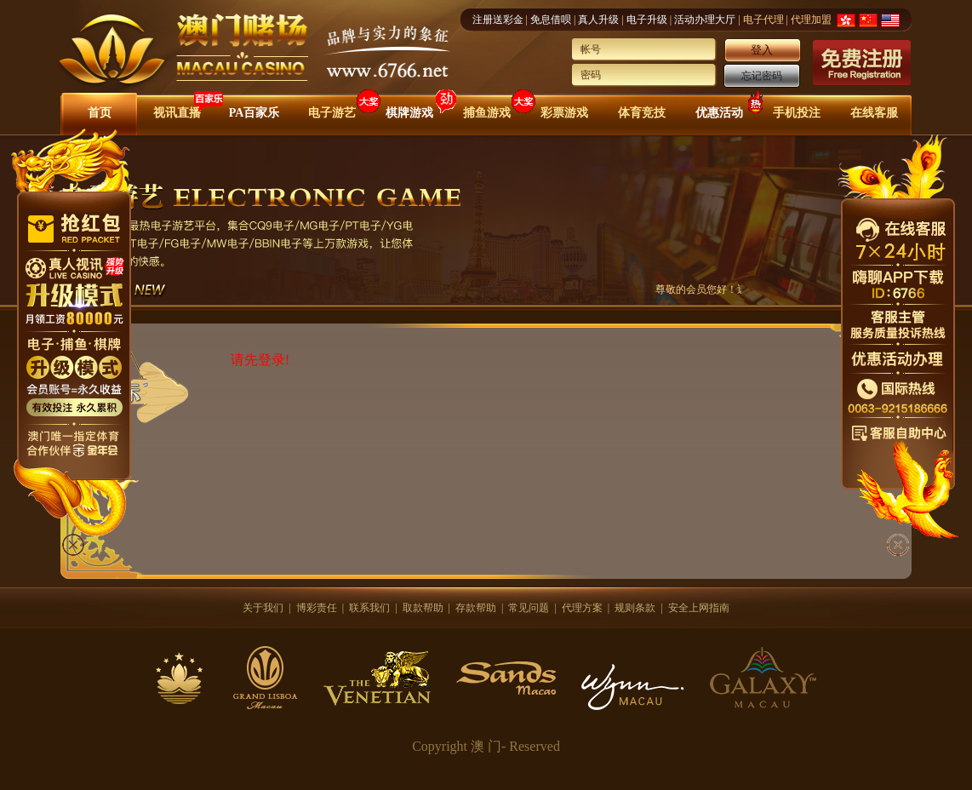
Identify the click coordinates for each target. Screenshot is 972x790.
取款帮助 (423, 608)
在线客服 (874, 112)
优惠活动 (719, 112)
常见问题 (528, 608)
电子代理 (763, 20)
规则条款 (635, 608)
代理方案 (582, 608)
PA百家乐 (254, 112)
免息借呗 (550, 20)
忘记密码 (761, 76)
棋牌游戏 (409, 112)
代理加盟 (811, 20)
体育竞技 (642, 112)
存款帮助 (475, 608)
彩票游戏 (564, 112)
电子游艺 (332, 112)
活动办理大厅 (704, 20)
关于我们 (263, 608)
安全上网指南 (698, 608)
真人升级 (598, 20)
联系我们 (369, 608)
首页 (99, 112)
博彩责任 (316, 608)
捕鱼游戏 (487, 112)
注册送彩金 (497, 20)
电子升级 (646, 20)
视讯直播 (177, 112)
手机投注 (796, 112)
